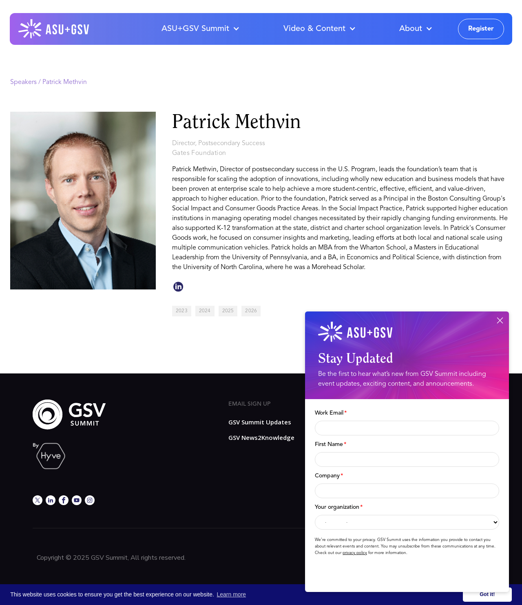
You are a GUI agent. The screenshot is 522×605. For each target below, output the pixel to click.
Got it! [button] (487, 594)
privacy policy (355, 553)
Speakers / (26, 82)
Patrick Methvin (64, 82)
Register (481, 29)
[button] (200, 29)
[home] (54, 29)
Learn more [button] (231, 594)
